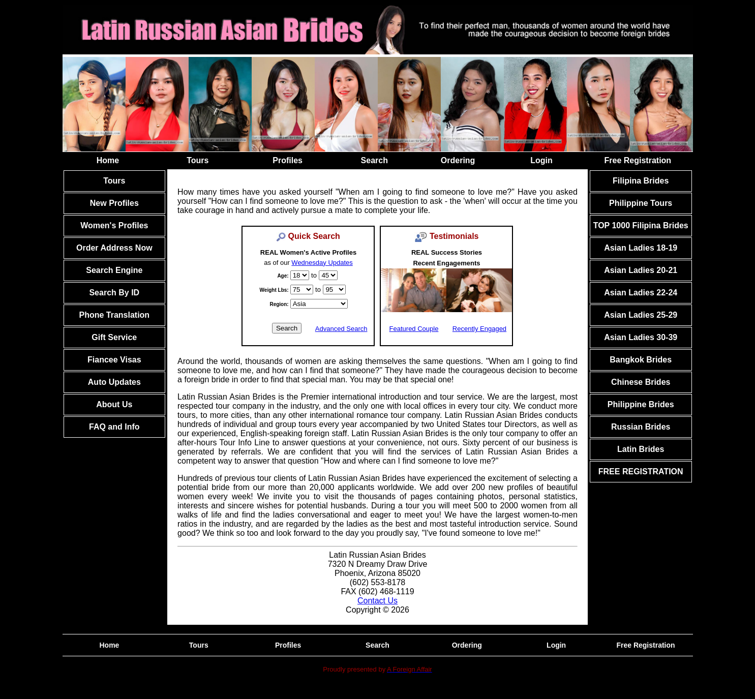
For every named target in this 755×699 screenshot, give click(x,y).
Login (541, 160)
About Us (114, 404)
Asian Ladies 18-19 (640, 248)
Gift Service (114, 337)
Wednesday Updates (321, 262)
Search (374, 160)
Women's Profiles (114, 225)
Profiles (288, 160)
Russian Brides (640, 426)
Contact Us (377, 600)
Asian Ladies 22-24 (640, 292)
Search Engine (114, 270)
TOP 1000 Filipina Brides (640, 225)
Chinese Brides (640, 382)
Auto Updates (114, 382)
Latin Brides (640, 449)
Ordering (458, 160)
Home (108, 160)
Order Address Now (114, 248)
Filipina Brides (641, 180)
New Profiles (114, 203)
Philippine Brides (641, 404)
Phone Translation (114, 315)
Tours (197, 160)
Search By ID (114, 292)
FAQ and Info (114, 426)
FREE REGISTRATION (640, 471)
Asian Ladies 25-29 (640, 315)
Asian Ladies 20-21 (640, 270)
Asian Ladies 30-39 (640, 337)
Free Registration (638, 160)
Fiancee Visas (114, 359)
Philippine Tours (640, 203)
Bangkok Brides (641, 359)
